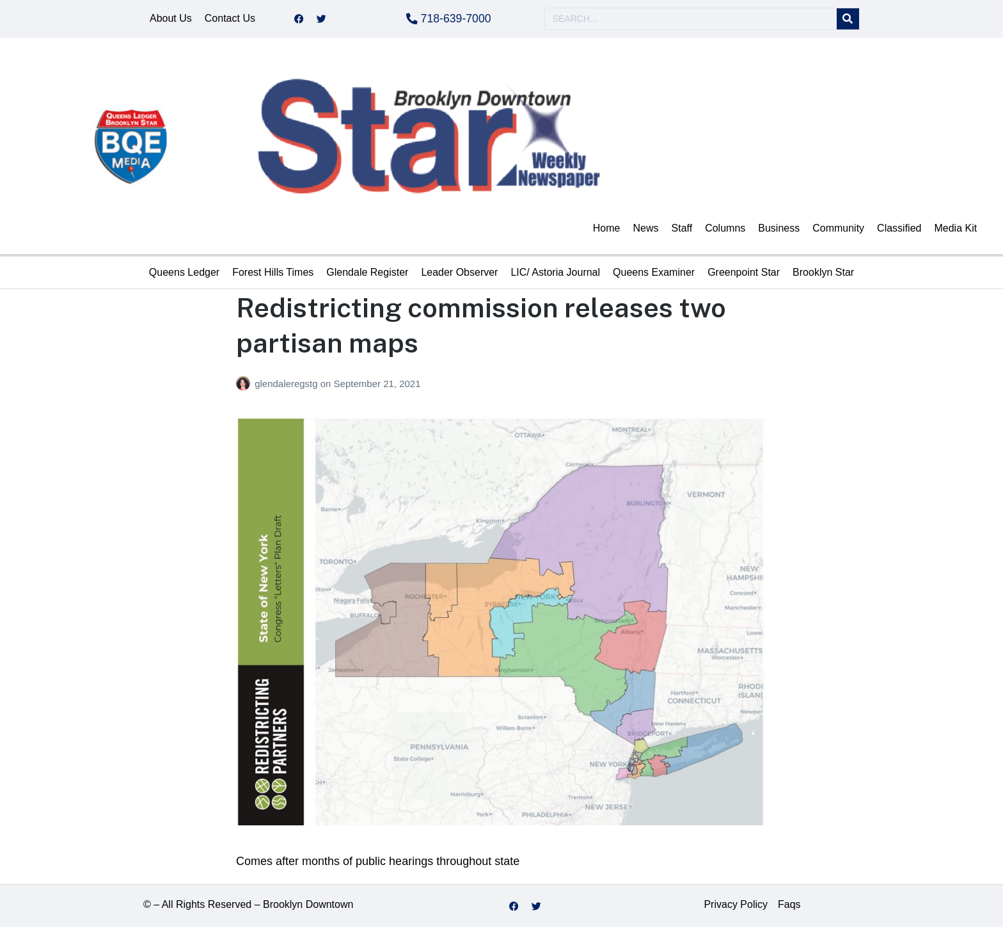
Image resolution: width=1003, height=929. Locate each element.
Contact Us (230, 19)
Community (838, 230)
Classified (899, 230)
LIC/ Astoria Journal (555, 274)
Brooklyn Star (823, 274)
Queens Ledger (184, 274)
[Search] (848, 20)
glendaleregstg (287, 385)
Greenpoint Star (743, 274)
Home (606, 230)
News (646, 230)
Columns (725, 230)
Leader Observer (459, 274)
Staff (682, 230)
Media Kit (955, 230)
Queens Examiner (654, 274)
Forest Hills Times (272, 274)
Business (779, 230)
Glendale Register (367, 274)
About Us (171, 19)
